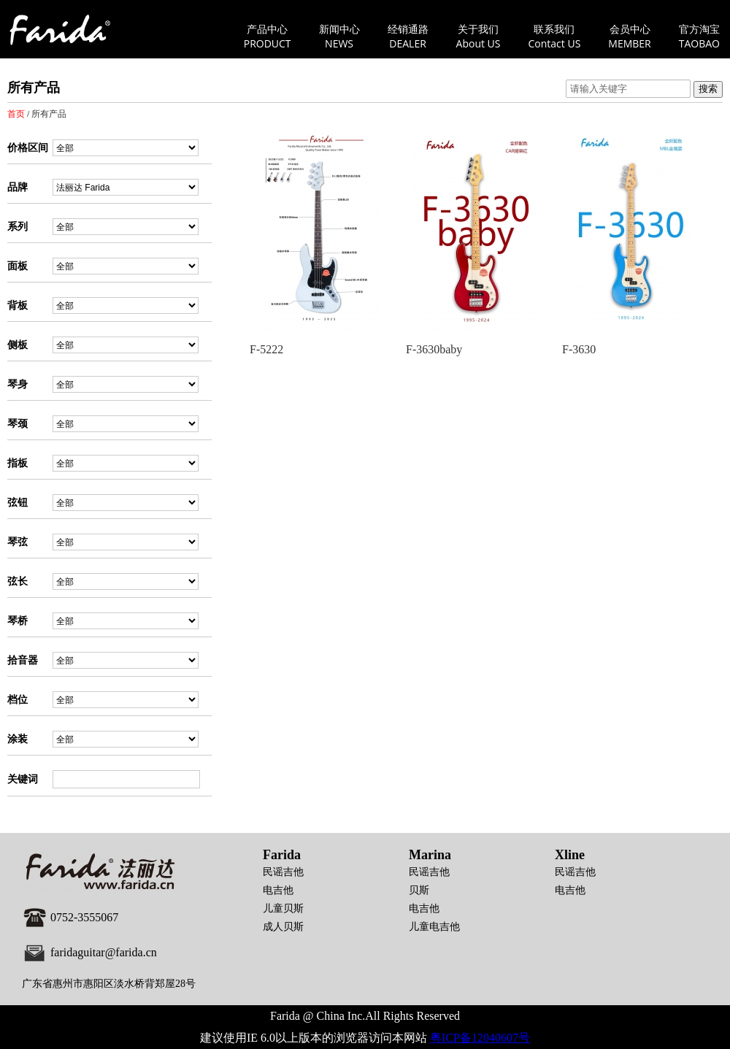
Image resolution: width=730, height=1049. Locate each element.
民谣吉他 (283, 872)
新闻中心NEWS (339, 36)
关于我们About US (478, 36)
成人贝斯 (283, 926)
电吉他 (278, 890)
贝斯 (419, 890)
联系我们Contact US (555, 36)
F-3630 (579, 349)
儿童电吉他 (434, 926)
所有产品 (48, 114)
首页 (16, 114)
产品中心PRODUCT (267, 36)
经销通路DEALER (408, 36)
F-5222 (266, 349)
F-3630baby (434, 349)
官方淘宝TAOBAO (699, 36)
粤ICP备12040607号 (480, 1037)
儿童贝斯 (283, 908)
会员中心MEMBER (629, 36)
